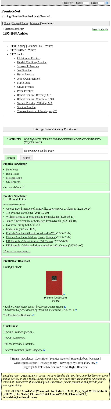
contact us (77, 381)
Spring (22, 45)
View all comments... (14, 337)
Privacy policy (48, 362)
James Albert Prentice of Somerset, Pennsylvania (33, 220)
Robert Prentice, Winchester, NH (35, 99)
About (84, 358)
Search (26, 157)
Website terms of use (25, 362)
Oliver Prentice (25, 86)
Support (75, 358)
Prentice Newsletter (14, 29)
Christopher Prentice (28, 58)
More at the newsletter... (16, 251)
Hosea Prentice (25, 74)
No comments (100, 29)
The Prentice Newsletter (19, 212)
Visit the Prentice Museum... (19, 343)
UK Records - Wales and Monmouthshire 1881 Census (36, 245)
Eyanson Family (15, 224)
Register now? (33, 141)
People (16, 23)
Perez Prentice (25, 90)
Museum (35, 23)
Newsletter (12, 169)
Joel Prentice (24, 70)
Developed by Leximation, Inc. (77, 362)
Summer (32, 45)
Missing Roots (14, 177)
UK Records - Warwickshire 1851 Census (29, 241)
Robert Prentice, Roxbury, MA (34, 94)
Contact (94, 358)
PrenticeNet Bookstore (20, 315)
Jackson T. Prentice (28, 66)
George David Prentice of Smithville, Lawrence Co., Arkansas (41, 208)
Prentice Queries (59, 358)
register (68, 2)
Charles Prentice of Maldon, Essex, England (31, 237)
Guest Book (41, 358)
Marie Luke (23, 82)
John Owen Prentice (28, 78)
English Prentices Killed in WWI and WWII (31, 233)
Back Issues (12, 173)
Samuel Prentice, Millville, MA (34, 103)
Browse (10, 157)
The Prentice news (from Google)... (23, 349)
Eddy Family (13, 228)
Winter (49, 45)
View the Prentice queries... (18, 331)
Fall (41, 45)
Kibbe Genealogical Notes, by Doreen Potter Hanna (34, 306)
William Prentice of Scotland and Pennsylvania (32, 216)
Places (25, 23)
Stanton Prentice (26, 107)
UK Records (13, 181)
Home (7, 23)
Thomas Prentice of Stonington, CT (37, 111)
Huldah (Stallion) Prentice (31, 62)
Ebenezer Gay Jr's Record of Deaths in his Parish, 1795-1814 (39, 309)
